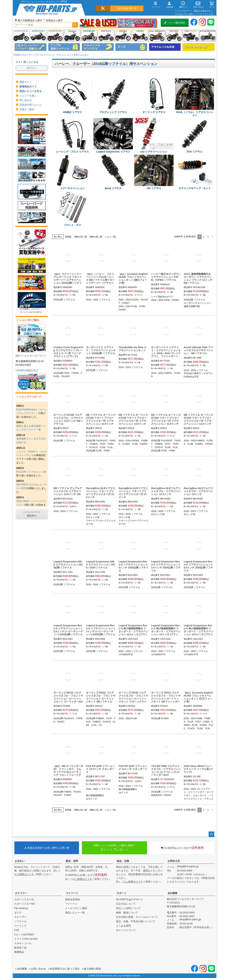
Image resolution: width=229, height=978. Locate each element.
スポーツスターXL (24, 899)
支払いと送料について (128, 908)
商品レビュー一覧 (75, 912)
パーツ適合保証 (174, 22)
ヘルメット (98, 47)
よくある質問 (123, 925)
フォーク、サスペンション (58, 55)
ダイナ (123, 35)
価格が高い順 (80, 237)
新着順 (68, 237)
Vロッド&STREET (24, 934)
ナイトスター (55, 35)
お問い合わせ (38, 968)
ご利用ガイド (24, 874)
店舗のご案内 (26, 109)
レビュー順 (110, 237)
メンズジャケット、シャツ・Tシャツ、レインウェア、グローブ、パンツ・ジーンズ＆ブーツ (64, 47)
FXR (16, 930)
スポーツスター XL (21, 35)
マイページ (72, 893)
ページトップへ (211, 834)
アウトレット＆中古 (165, 47)
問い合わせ (25, 100)
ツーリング (89, 35)
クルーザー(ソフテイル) (72, 35)
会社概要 (172, 893)
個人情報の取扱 (92, 968)
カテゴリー (21, 893)
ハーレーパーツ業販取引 (31, 514)
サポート (122, 893)
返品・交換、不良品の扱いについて (135, 921)
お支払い (20, 861)
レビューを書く (28, 95)
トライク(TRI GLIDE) (140, 35)
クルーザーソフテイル (32, 55)
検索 (75, 24)
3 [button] (208, 236)
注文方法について (126, 903)
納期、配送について (127, 912)
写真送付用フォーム (30, 104)
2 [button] (203, 236)
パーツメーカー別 (198, 47)
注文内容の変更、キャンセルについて (137, 917)
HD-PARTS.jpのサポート (129, 899)
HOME (17, 55)
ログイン (32, 68)
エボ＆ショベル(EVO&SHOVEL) (208, 35)
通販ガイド (25, 82)
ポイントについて (126, 930)
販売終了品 (20, 947)
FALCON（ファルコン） (29, 471)
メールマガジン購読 (76, 908)
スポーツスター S (38, 35)
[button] (212, 236)
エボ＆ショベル (22, 943)
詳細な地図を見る (28, 370)
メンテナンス (30, 47)
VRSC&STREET (191, 35)
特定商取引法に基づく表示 (64, 968)
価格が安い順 (96, 237)
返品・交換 (123, 861)
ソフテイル (106, 35)
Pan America (157, 35)
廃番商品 (19, 952)
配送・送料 (72, 861)
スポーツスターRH (24, 903)
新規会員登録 (72, 899)
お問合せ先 (174, 861)
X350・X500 (174, 35)
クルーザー (20, 917)
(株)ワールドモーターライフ (31, 355)
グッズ (131, 47)
